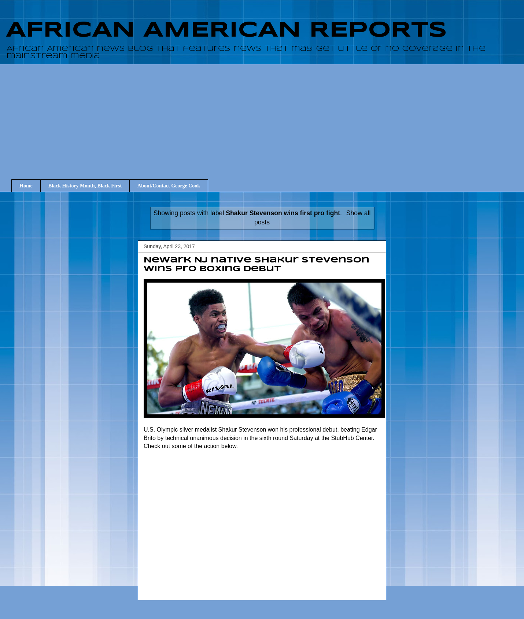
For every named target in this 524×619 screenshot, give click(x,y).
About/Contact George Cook (168, 186)
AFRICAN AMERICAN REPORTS (226, 30)
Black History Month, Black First (85, 186)
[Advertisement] (267, 115)
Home (26, 186)
